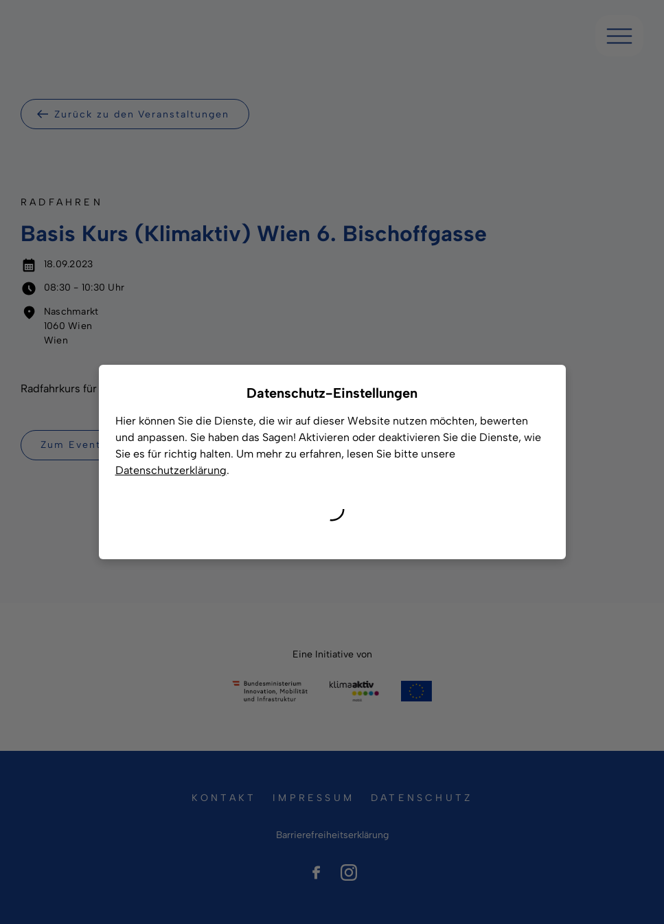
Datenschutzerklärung (171, 470)
